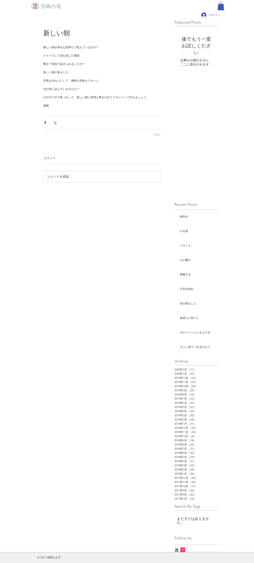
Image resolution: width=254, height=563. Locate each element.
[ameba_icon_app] (176, 550)
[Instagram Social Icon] (182, 550)
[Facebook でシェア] (45, 122)
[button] (220, 6)
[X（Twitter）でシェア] (55, 122)
